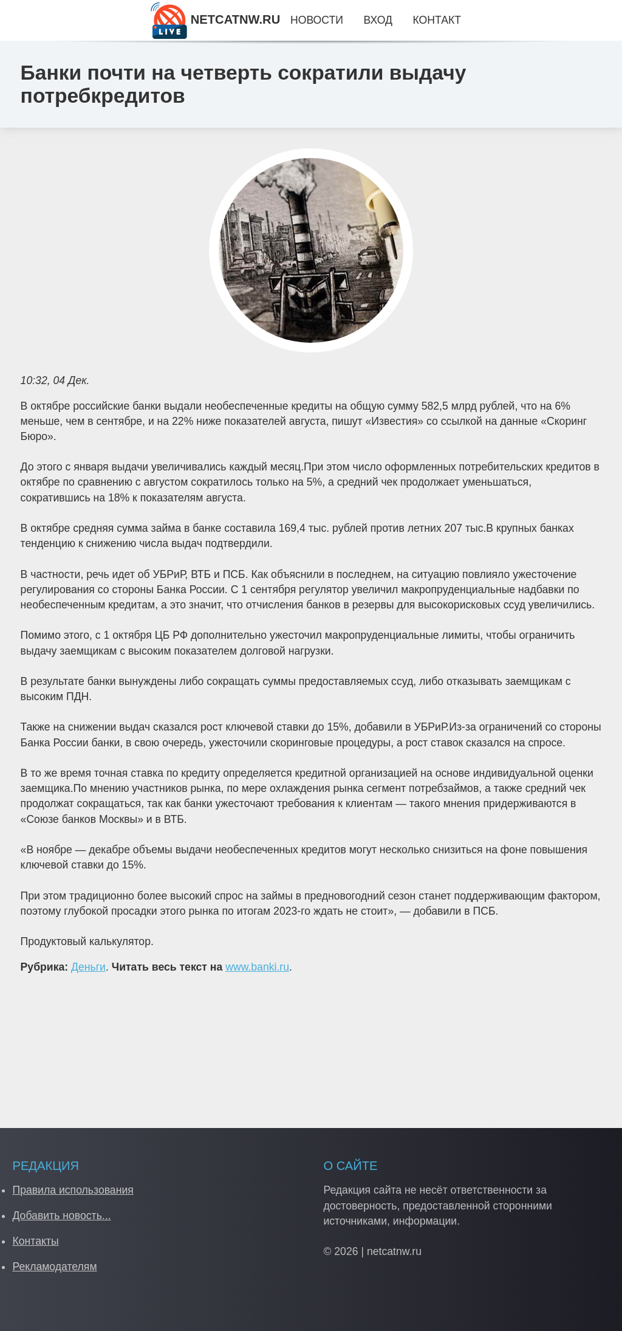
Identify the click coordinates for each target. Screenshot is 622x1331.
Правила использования (72, 1190)
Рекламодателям (54, 1266)
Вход (378, 20)
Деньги (88, 967)
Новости (316, 20)
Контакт (437, 20)
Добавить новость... (61, 1215)
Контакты (35, 1241)
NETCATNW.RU (215, 19)
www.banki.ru (257, 967)
